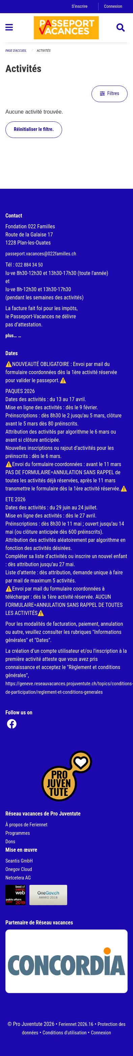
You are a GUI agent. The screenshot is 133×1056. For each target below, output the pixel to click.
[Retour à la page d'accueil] (66, 27)
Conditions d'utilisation (64, 1033)
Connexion (113, 6)
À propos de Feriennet (26, 825)
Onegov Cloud (18, 869)
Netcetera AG (18, 878)
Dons (10, 842)
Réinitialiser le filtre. (34, 129)
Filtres (109, 93)
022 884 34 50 (29, 265)
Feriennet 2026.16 (76, 1024)
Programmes (17, 833)
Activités (43, 50)
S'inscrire (79, 6)
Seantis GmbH (19, 861)
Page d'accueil (16, 50)
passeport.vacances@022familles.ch (40, 254)
